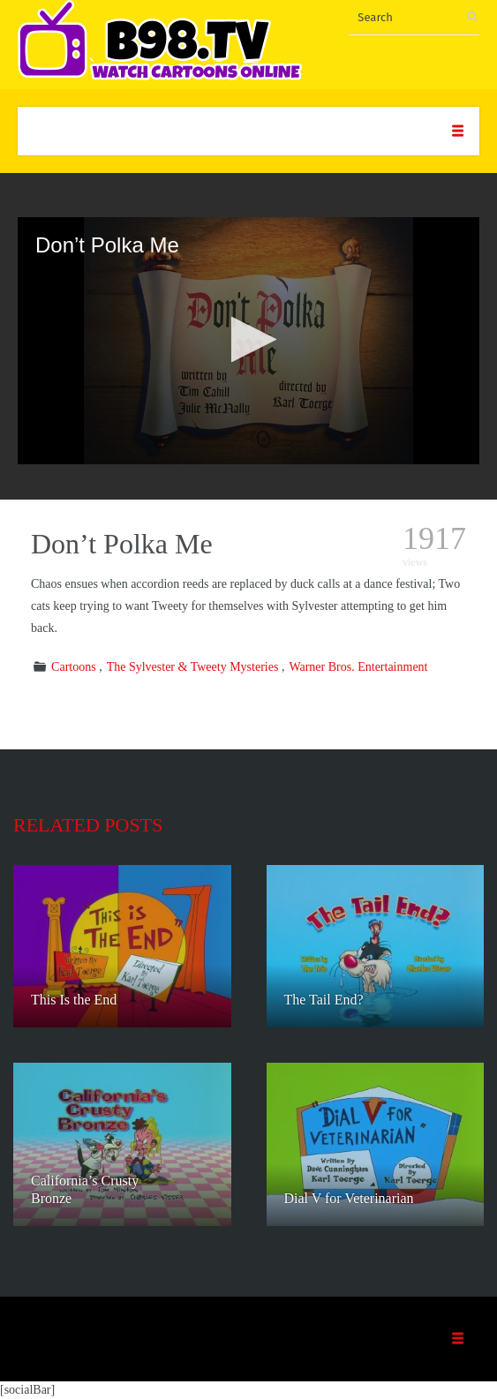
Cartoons (73, 666)
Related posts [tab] (87, 825)
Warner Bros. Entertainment (358, 666)
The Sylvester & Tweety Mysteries (193, 666)
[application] (248, 340)
